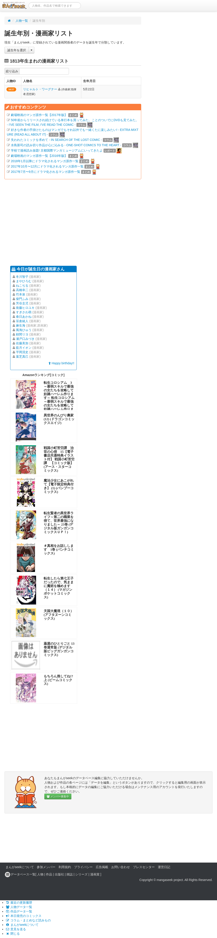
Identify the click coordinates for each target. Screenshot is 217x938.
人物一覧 (22, 20)
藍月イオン (23, 347)
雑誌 (69, 874)
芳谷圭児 (22, 303)
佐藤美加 (22, 343)
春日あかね (23, 316)
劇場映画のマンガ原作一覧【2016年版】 (39, 156)
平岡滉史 (22, 352)
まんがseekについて (20, 867)
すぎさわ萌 (23, 312)
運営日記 (164, 867)
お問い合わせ (120, 867)
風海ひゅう (23, 330)
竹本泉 (20, 294)
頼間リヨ (22, 334)
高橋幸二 (22, 290)
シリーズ (81, 874)
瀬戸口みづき (25, 339)
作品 (49, 874)
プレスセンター (144, 867)
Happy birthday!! (61, 363)
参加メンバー (46, 867)
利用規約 (65, 867)
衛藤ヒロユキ (25, 307)
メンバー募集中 (58, 796)
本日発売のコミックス (23, 916)
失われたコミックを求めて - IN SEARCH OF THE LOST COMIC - (56, 140)
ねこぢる (22, 285)
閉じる (13, 933)
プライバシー (83, 867)
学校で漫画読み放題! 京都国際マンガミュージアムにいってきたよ (57, 150)
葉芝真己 (22, 356)
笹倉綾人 (22, 321)
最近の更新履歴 (19, 902)
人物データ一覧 (19, 907)
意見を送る (16, 929)
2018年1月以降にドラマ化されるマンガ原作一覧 (44, 161)
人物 (40, 874)
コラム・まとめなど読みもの (28, 920)
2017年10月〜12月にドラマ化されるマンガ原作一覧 (47, 166)
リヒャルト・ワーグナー (40, 89)
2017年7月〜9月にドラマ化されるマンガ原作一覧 (45, 171)
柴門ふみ (22, 299)
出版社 (59, 874)
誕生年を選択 (16, 50)
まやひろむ (23, 281)
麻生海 (20, 325)
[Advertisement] (72, 221)
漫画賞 (95, 874)
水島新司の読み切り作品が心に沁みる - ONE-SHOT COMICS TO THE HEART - (66, 145)
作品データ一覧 (19, 911)
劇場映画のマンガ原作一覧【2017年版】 (39, 115)
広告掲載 (102, 867)
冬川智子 (22, 276)
